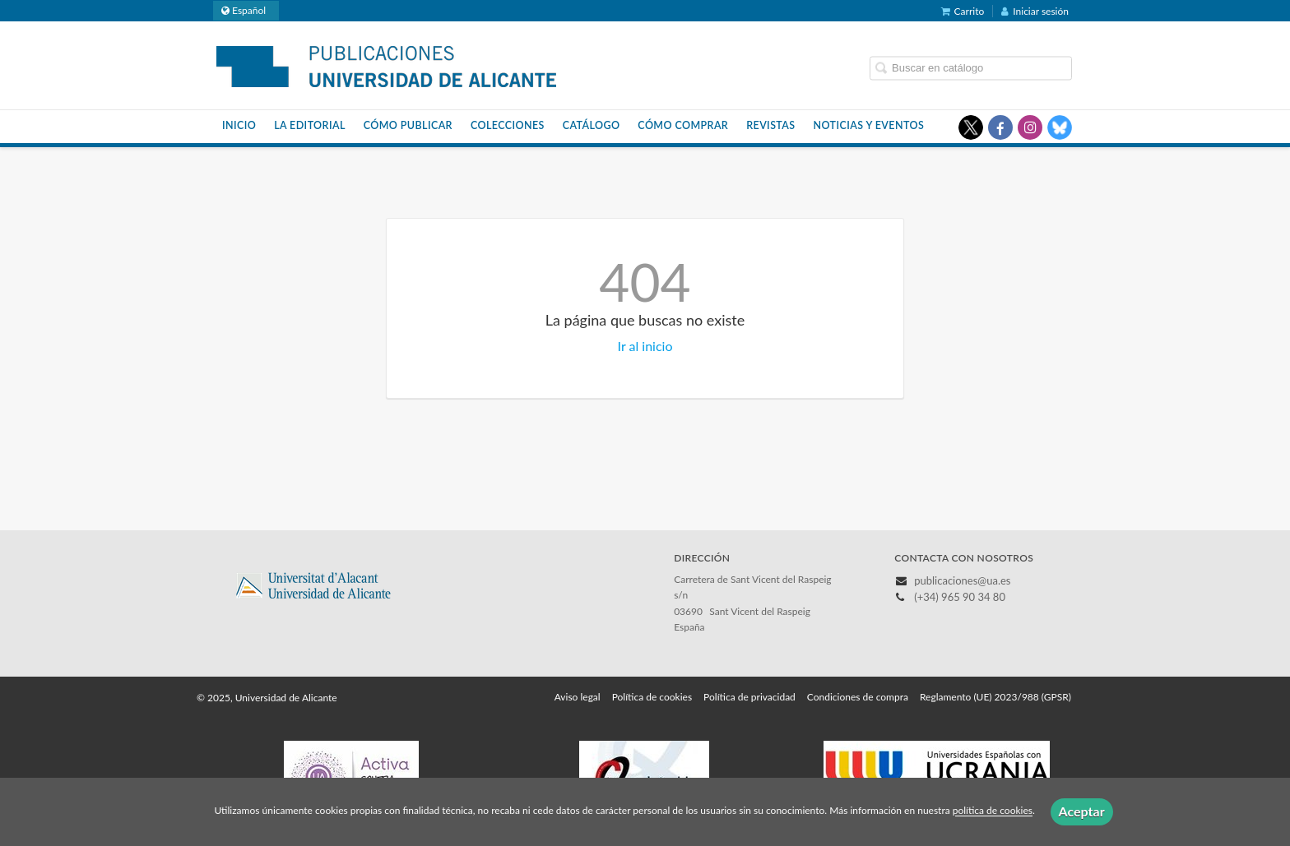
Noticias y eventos (869, 125)
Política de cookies (652, 697)
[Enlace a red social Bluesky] (1059, 127)
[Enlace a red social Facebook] (1000, 127)
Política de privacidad (749, 697)
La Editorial (310, 125)
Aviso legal (578, 697)
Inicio (239, 125)
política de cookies (992, 811)
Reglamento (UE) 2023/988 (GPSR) (995, 697)
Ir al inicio (645, 346)
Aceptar (1082, 811)
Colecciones (508, 125)
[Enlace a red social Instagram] (1030, 127)
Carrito (963, 11)
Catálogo (591, 125)
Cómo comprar (683, 125)
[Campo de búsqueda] (971, 68)
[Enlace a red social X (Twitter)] (970, 127)
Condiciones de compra (857, 697)
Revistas (770, 125)
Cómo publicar (408, 125)
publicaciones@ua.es (962, 580)
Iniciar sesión (1035, 11)
